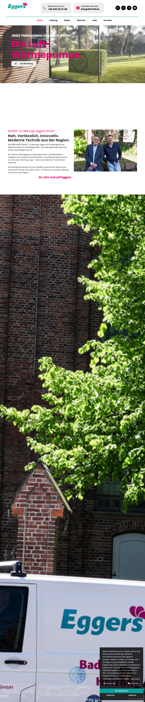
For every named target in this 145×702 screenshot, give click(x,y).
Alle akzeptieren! (121, 691)
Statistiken (133, 683)
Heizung (53, 20)
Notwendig (109, 683)
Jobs (94, 20)
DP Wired (139, 699)
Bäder (67, 20)
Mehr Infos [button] (135, 679)
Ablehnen (132, 695)
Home (40, 20)
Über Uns (81, 20)
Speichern (111, 695)
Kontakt (108, 20)
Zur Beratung (24, 63)
